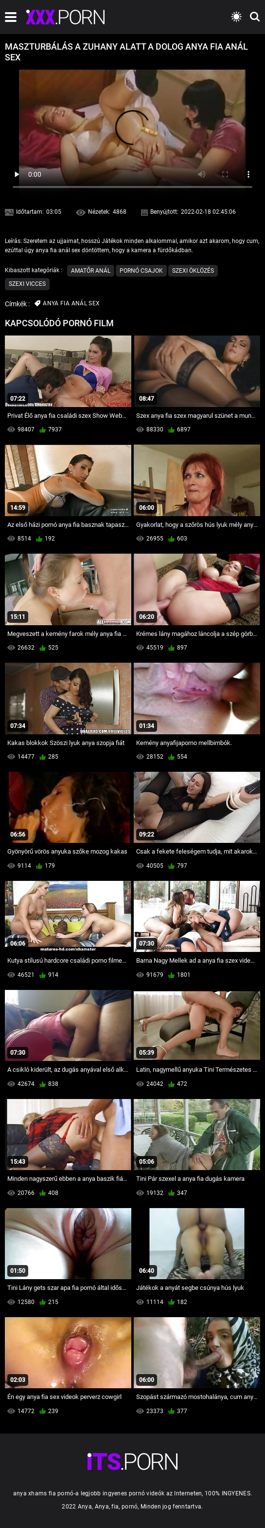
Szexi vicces (27, 283)
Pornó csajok (141, 270)
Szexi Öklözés (193, 270)
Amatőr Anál (90, 270)
